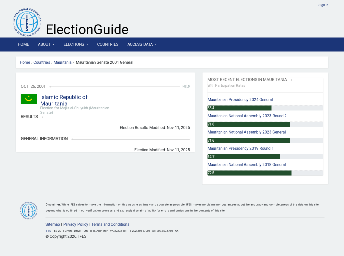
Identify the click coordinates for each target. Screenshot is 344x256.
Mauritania (63, 62)
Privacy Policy (75, 224)
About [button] (45, 44)
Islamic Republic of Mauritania (64, 100)
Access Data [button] (141, 44)
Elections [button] (74, 44)
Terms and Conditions (111, 224)
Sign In (323, 5)
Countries (107, 44)
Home (23, 44)
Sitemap (53, 224)
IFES (48, 230)
